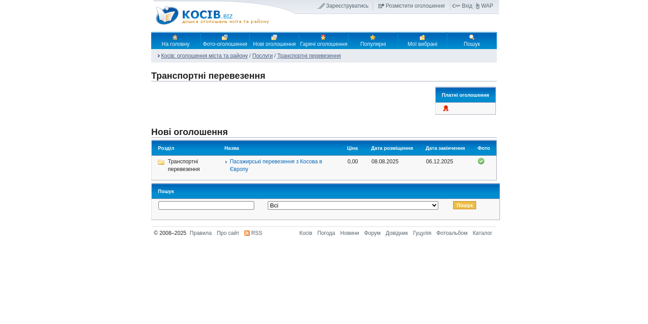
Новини (349, 233)
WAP (487, 6)
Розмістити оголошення (415, 6)
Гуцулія (422, 233)
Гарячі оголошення (323, 40)
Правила (201, 233)
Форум (372, 233)
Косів (305, 233)
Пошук (472, 40)
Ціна (352, 148)
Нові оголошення (274, 40)
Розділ (166, 148)
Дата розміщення (392, 148)
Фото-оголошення (225, 40)
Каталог (482, 233)
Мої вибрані (422, 40)
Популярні (373, 40)
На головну (175, 40)
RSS (256, 233)
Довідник (397, 233)
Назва (232, 148)
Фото (483, 148)
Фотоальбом (452, 233)
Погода (326, 233)
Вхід (467, 6)
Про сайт (228, 233)
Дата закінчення (445, 148)
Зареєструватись (347, 6)
